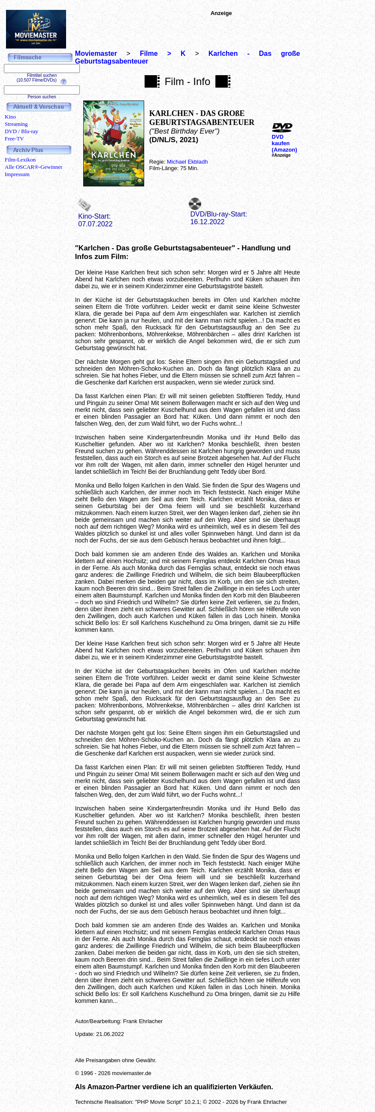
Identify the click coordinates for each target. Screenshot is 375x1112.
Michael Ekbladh (187, 161)
